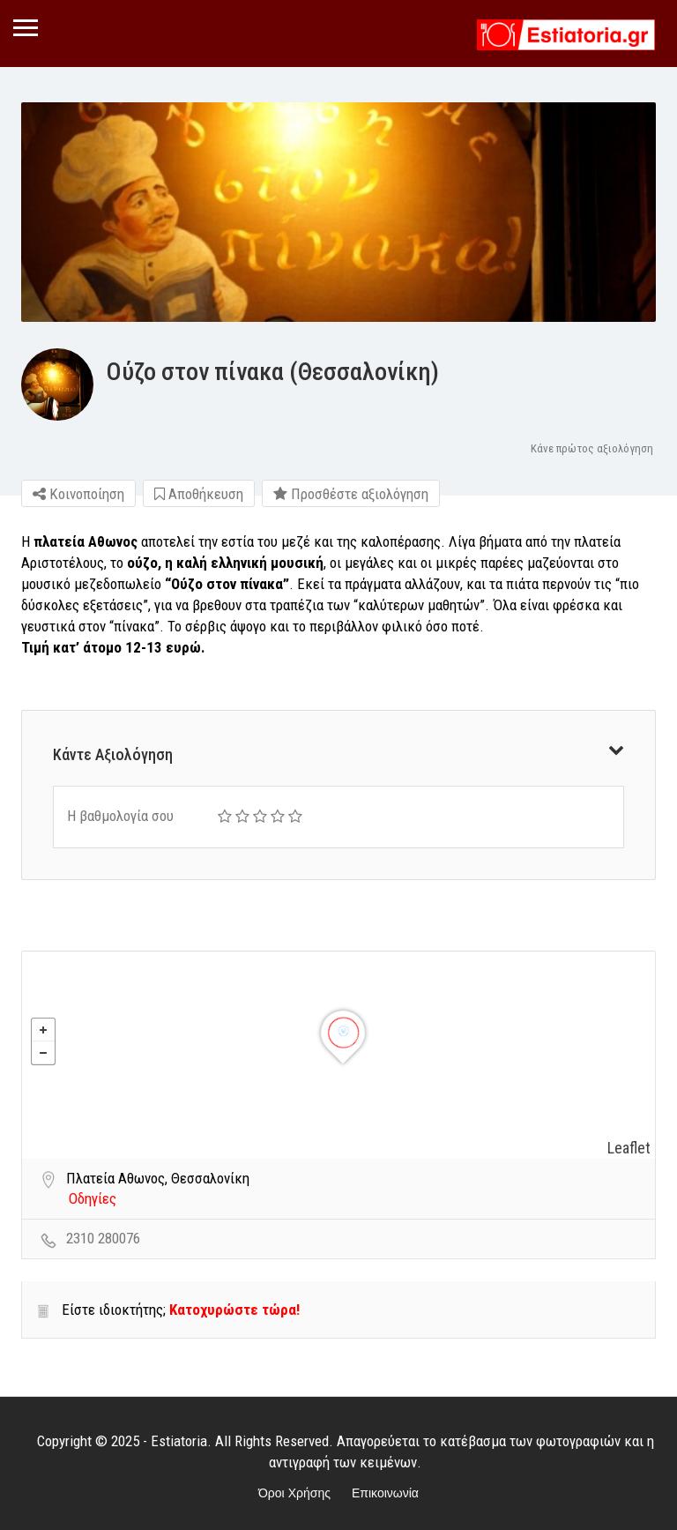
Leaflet (629, 1147)
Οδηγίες (92, 1198)
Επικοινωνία (385, 1493)
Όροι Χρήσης (294, 1493)
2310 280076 (103, 1238)
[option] (338, 212)
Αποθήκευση (198, 494)
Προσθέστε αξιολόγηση (350, 494)
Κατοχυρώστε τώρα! (234, 1309)
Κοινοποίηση (78, 494)
